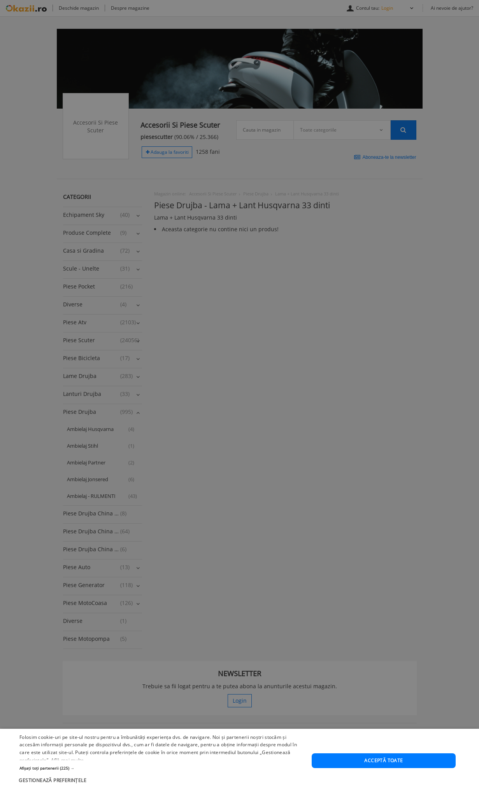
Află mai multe (67, 785)
